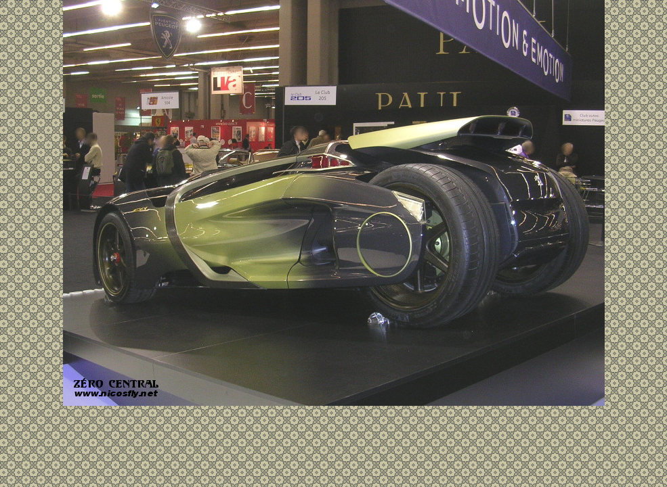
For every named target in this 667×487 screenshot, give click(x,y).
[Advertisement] (333, 439)
